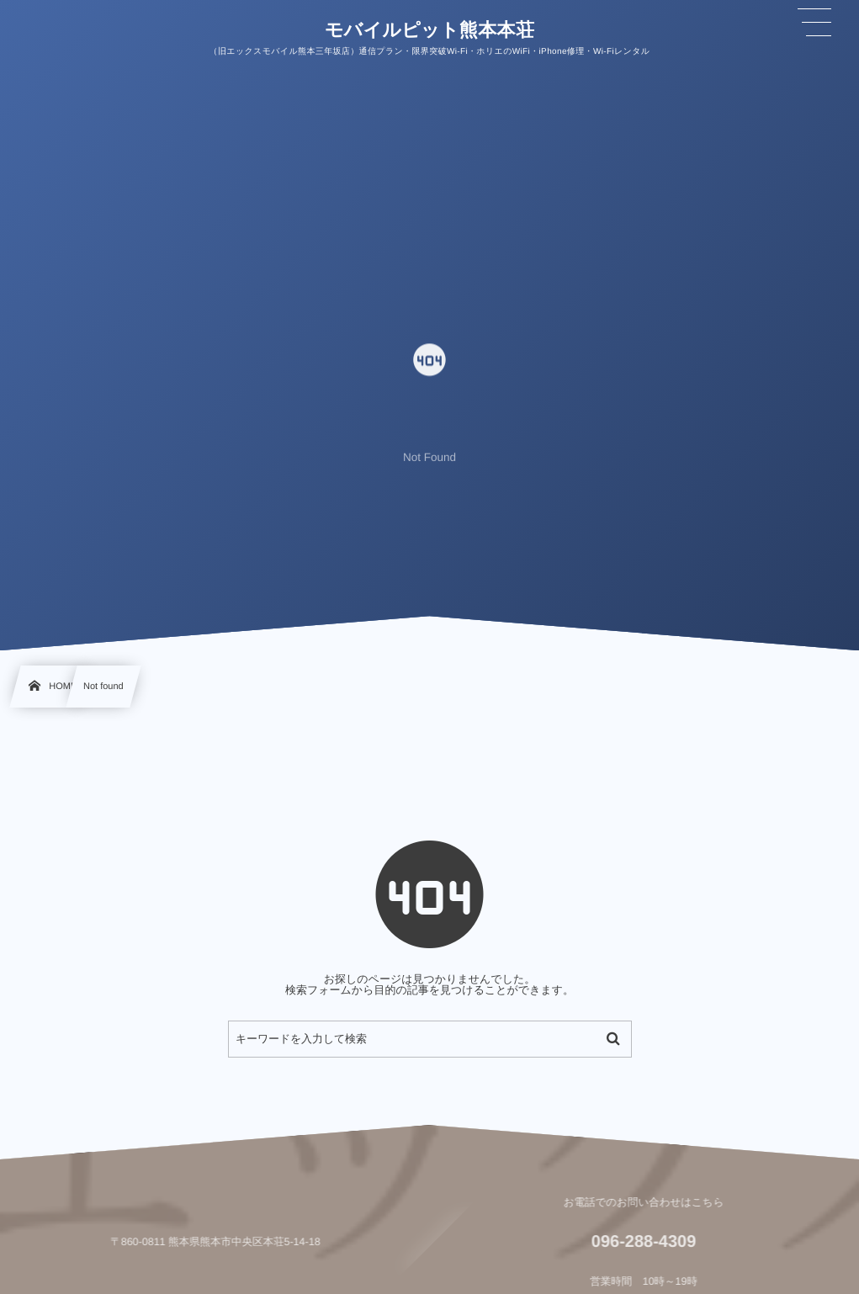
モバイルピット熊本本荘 (430, 29)
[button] (814, 22)
